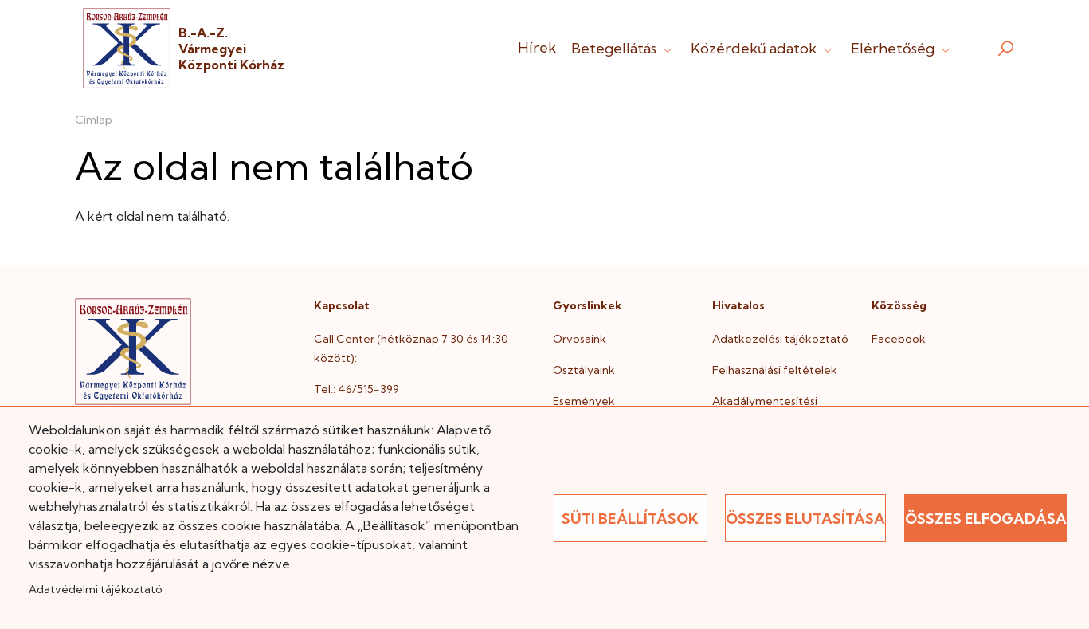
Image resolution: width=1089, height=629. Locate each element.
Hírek (537, 47)
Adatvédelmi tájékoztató (95, 589)
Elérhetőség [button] (902, 48)
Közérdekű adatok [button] (763, 48)
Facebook (899, 339)
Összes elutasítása (805, 518)
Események (584, 401)
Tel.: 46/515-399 (356, 389)
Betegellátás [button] (623, 48)
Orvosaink (579, 339)
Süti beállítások (630, 518)
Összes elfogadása (986, 518)
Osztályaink (584, 370)
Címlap (93, 119)
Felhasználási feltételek (774, 370)
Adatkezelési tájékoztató (780, 339)
